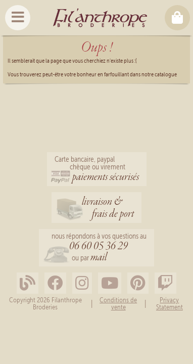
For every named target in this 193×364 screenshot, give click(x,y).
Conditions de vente (118, 303)
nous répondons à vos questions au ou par (99, 248)
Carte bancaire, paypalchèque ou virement (97, 170)
